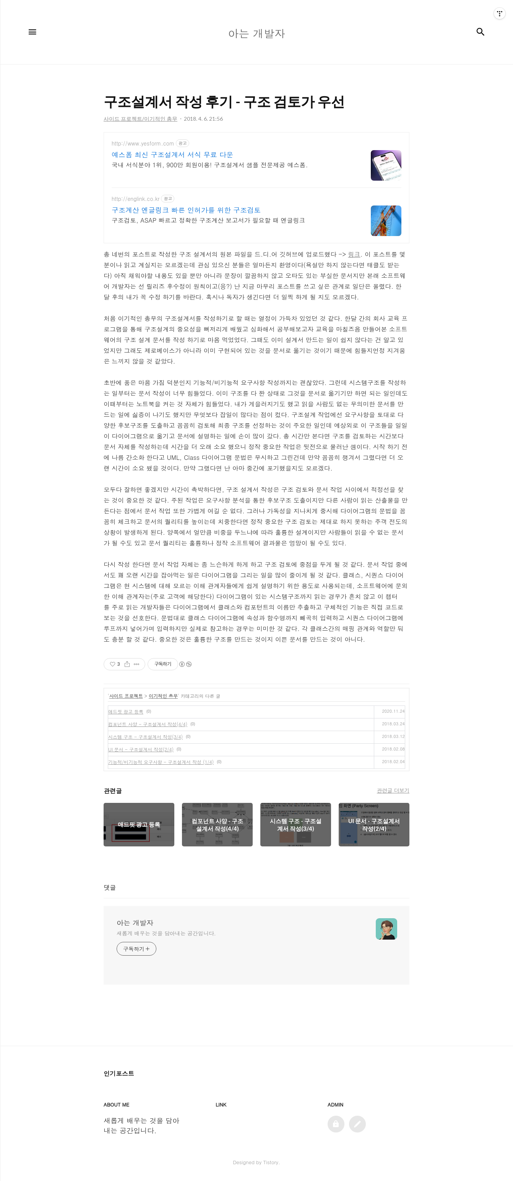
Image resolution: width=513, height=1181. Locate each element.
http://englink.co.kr (135, 199)
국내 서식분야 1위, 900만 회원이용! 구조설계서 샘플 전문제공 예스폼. (210, 164)
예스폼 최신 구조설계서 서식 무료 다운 (172, 154)
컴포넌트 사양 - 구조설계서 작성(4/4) (147, 724)
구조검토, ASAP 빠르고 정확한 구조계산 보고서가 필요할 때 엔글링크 (208, 220)
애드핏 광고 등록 (125, 711)
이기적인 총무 (163, 695)
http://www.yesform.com (143, 143)
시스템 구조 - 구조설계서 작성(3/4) (145, 736)
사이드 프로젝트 (126, 695)
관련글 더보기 (393, 790)
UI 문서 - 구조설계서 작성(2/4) (141, 749)
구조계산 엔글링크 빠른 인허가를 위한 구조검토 (186, 210)
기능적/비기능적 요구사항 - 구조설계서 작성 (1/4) (161, 762)
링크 (354, 254)
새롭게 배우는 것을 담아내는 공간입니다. (166, 933)
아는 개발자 (135, 922)
